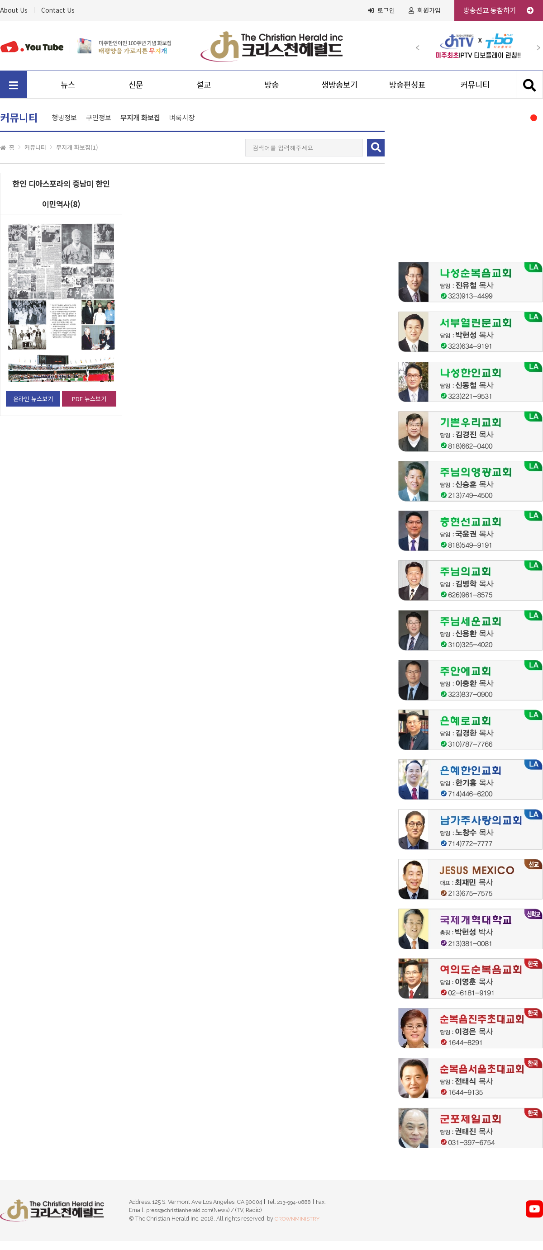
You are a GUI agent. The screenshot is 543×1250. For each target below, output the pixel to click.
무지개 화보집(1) (77, 147)
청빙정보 (64, 117)
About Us (14, 10)
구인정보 (98, 117)
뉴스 (68, 84)
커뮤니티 (475, 84)
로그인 (381, 10)
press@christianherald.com (179, 1210)
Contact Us (58, 10)
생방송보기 (339, 84)
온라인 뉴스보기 (33, 398)
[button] (422, 46)
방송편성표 (407, 84)
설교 (203, 84)
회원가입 (425, 10)
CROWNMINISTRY (297, 1219)
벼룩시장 (182, 117)
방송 (271, 84)
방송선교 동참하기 (498, 10)
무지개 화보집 (140, 117)
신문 (136, 84)
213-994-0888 (294, 1202)
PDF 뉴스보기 (89, 398)
